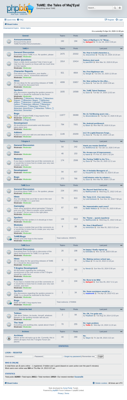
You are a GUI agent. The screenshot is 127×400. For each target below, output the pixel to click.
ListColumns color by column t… (97, 177)
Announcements (22, 39)
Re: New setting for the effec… (96, 81)
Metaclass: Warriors (33, 98)
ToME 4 (25, 48)
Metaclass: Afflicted (30, 104)
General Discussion (24, 52)
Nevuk (88, 268)
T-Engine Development (25, 268)
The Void (18, 322)
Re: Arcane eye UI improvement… (97, 152)
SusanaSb (78, 377)
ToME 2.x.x (25, 185)
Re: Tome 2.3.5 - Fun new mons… (97, 197)
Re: (84, 336)
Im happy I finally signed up (95, 250)
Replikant (89, 316)
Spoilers (18, 90)
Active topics (26, 28)
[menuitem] (20, 20)
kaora (88, 154)
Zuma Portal (67, 388)
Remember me (89, 356)
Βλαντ (88, 125)
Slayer (88, 338)
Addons (18, 132)
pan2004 (89, 62)
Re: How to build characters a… (97, 53)
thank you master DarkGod (94, 146)
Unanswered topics (11, 28)
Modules (18, 159)
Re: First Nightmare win (93, 72)
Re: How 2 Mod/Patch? (93, 225)
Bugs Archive (29, 120)
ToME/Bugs (20, 236)
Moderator (27, 57)
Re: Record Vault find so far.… (96, 190)
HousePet (90, 173)
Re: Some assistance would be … (97, 291)
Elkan (88, 261)
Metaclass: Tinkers (42, 108)
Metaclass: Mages (29, 100)
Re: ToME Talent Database (94, 91)
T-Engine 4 (25, 141)
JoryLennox (90, 55)
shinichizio (90, 227)
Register (17, 353)
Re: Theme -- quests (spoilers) (96, 218)
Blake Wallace (91, 208)
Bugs (16, 113)
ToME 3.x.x (25, 245)
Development (21, 123)
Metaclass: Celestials (30, 102)
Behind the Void (25, 309)
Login (8, 353)
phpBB (54, 390)
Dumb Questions (22, 60)
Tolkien (17, 313)
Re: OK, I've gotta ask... (93, 314)
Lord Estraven (91, 199)
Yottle (88, 325)
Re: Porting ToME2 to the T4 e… (97, 159)
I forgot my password (72, 356)
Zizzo (88, 83)
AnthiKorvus (90, 148)
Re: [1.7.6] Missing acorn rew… (96, 114)
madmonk (90, 293)
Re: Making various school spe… (97, 259)
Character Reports (23, 71)
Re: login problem (91, 323)
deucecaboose (92, 116)
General (25, 36)
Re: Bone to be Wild (91, 280)
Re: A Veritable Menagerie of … (96, 171)
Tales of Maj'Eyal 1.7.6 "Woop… (96, 40)
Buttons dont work (91, 60)
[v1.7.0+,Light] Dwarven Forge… (97, 133)
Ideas (17, 80)
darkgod (89, 42)
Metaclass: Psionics (37, 106)
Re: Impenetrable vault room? (96, 206)
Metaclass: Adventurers (31, 107)
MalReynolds (91, 192)
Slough (88, 74)
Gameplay (19, 206)
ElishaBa (89, 252)
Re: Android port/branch (93, 123)
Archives (25, 332)
